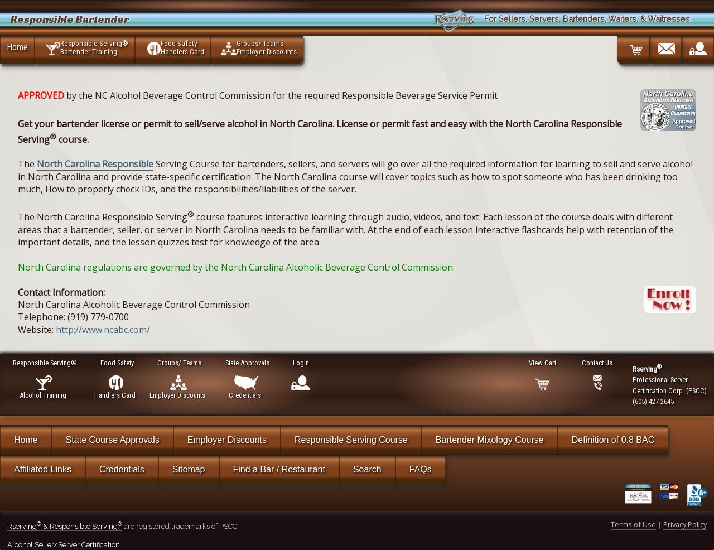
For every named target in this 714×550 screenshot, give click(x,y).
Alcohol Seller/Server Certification (63, 545)
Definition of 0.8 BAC (613, 440)
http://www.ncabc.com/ (103, 330)
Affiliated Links (42, 469)
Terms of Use (633, 524)
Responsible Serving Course (351, 440)
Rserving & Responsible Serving (64, 526)
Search (367, 469)
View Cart (543, 363)
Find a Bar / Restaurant (279, 469)
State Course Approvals (113, 440)
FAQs (420, 469)
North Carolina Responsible (95, 164)
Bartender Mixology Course (490, 440)
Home (17, 46)
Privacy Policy (685, 524)
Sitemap (188, 469)
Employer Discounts (227, 440)
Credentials (121, 469)
